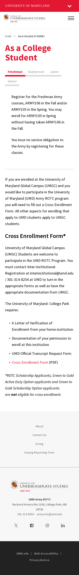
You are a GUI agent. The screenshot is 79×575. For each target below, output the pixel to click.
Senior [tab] (12, 81)
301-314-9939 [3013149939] (25, 514)
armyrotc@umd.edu (49, 514)
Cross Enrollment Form (30, 362)
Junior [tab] (54, 72)
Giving (39, 444)
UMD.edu (22, 553)
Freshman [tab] (15, 72)
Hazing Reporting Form (39, 452)
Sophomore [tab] (36, 72)
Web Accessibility (46, 553)
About (39, 426)
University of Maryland (27, 5)
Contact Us (39, 435)
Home (8, 36)
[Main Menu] (71, 18)
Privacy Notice (39, 560)
